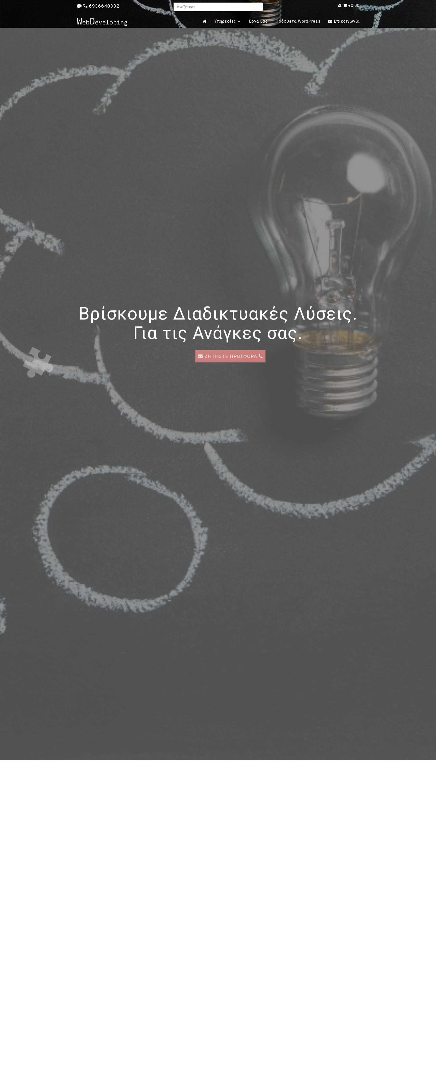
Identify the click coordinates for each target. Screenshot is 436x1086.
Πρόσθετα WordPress (298, 21)
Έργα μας (258, 21)
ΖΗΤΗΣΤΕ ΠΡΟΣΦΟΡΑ (242, 356)
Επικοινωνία (344, 21)
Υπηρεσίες (227, 21)
